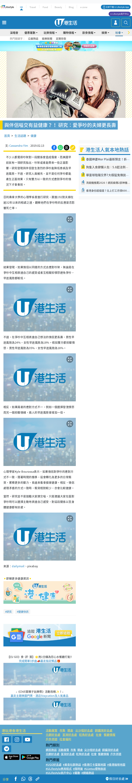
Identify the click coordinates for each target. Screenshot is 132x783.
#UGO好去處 (54, 764)
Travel (33, 7)
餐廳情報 (109, 734)
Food (45, 7)
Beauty (58, 7)
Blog (71, 7)
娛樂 (104, 33)
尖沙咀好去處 (84, 730)
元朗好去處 (53, 734)
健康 (33, 135)
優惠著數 (29, 33)
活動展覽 (51, 730)
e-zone (83, 7)
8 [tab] (68, 50)
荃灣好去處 (69, 734)
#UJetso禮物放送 (95, 769)
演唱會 (14, 33)
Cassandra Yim (18, 145)
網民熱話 (51, 750)
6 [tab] (75, 46)
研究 (9, 612)
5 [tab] (72, 46)
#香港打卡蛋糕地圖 (94, 764)
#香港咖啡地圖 (116, 764)
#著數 (76, 773)
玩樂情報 (49, 33)
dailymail (18, 566)
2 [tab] (61, 46)
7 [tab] (65, 50)
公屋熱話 (33, 38)
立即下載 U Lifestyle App (117, 7)
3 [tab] (65, 46)
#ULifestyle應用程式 (59, 769)
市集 (62, 730)
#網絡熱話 (87, 773)
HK (21, 7)
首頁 (7, 135)
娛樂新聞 (47, 38)
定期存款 (61, 38)
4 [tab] (68, 46)
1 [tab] (58, 46)
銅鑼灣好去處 (103, 730)
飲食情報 (87, 33)
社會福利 (65, 739)
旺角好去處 (86, 734)
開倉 (70, 730)
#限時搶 (78, 769)
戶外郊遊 (51, 739)
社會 (118, 33)
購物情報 (68, 33)
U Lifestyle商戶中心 (119, 13)
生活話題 (20, 135)
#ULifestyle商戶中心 (59, 773)
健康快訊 (23, 612)
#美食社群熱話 (72, 764)
